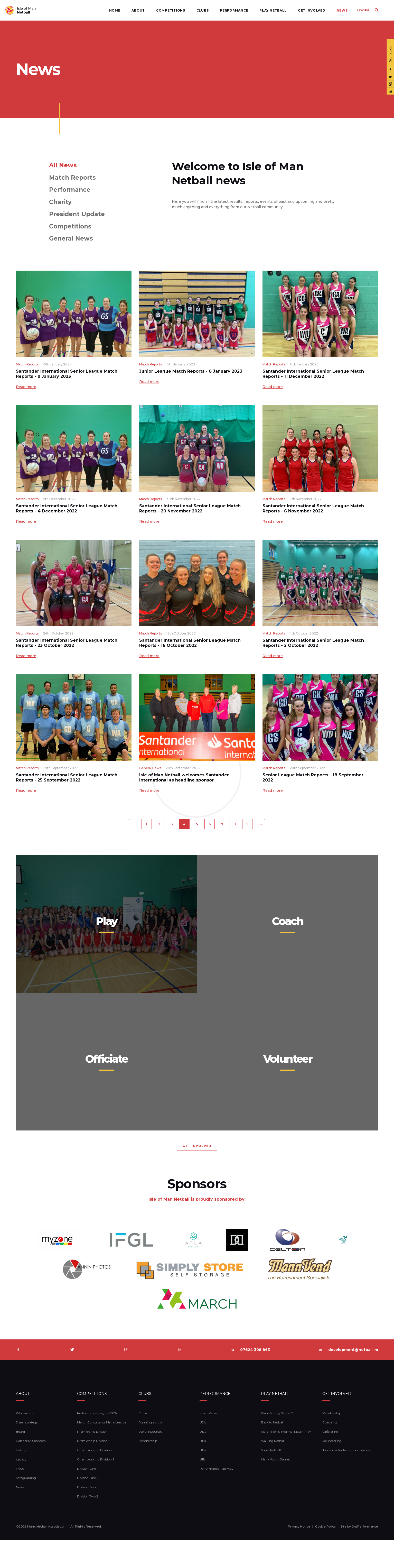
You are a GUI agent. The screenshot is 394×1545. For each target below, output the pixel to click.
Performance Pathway (216, 1473)
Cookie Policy (325, 1531)
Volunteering (331, 1446)
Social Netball (271, 1455)
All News (63, 165)
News (329, 10)
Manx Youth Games (275, 1464)
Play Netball (261, 10)
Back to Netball (272, 1427)
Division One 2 (87, 1483)
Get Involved (299, 10)
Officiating (330, 1436)
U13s (203, 1455)
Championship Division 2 (95, 1464)
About (126, 10)
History (21, 1455)
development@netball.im (353, 1354)
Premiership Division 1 (93, 1436)
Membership (147, 1446)
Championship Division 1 (95, 1455)
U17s (203, 1436)
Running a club (150, 1427)
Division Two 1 (87, 1492)
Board (20, 1436)
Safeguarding (26, 1483)
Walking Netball (273, 1446)
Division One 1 (87, 1473)
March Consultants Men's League (101, 1427)
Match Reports (72, 177)
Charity (60, 202)
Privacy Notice (299, 1531)
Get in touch (390, 52)
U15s (203, 1446)
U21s (203, 1427)
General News (71, 238)
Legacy (21, 1464)
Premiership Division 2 (93, 1446)
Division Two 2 (87, 1501)
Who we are (24, 1418)
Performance (222, 10)
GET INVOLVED (197, 1151)
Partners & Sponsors (30, 1446)
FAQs (20, 1473)
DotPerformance (365, 1531)
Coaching (329, 1427)
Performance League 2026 (97, 1418)
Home (102, 10)
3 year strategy (26, 1427)
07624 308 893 (255, 1354)
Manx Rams (208, 1418)
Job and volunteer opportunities (346, 1455)
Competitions (158, 10)
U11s (202, 1464)
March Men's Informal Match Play (286, 1436)
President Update (77, 214)
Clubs (190, 10)
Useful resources (150, 1436)
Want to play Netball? (277, 1418)
